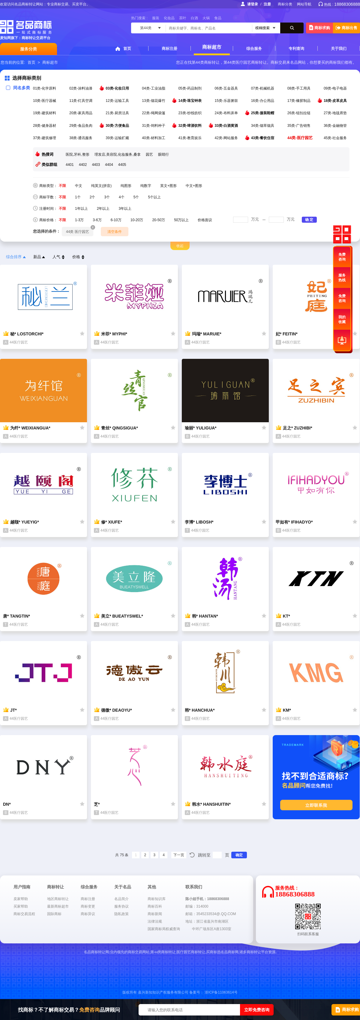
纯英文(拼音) (101, 186)
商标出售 (346, 28)
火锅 (206, 18)
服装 (155, 18)
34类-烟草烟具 (263, 126)
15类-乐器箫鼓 (227, 101)
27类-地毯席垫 (336, 113)
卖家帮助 (21, 899)
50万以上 (181, 220)
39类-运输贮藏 (118, 138)
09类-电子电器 (336, 88)
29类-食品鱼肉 (81, 126)
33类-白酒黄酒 (227, 125)
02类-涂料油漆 (81, 88)
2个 (92, 197)
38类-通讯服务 (81, 138)
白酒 (194, 18)
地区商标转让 (58, 899)
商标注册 (169, 48)
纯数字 (145, 186)
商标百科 (155, 906)
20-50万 (158, 220)
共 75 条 (121, 855)
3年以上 (124, 208)
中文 (78, 186)
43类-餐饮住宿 (263, 137)
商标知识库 (157, 899)
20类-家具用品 (81, 113)
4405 (122, 165)
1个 (78, 197)
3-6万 (97, 220)
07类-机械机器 (263, 88)
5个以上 (154, 197)
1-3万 (79, 220)
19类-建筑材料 (45, 113)
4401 (70, 165)
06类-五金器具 (227, 88)
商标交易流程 (24, 914)
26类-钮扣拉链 (299, 113)
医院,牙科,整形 (77, 154)
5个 (136, 197)
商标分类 (285, 4)
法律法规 (155, 921)
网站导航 (304, 4)
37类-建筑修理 (45, 138)
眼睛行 (163, 154)
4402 (83, 165)
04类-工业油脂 (154, 88)
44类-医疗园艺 (300, 138)
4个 (121, 197)
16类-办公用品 (263, 101)
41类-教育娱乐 (190, 138)
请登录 (252, 4)
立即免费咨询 (256, 1009)
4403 (96, 165)
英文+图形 (168, 186)
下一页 (178, 855)
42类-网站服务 (227, 138)
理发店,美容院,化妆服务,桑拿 (117, 154)
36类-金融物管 (336, 126)
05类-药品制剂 (190, 88)
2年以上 (103, 208)
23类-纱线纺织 (190, 113)
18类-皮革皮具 (336, 100)
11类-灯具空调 (81, 101)
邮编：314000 (196, 906)
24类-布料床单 (227, 113)
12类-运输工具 (118, 101)
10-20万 (136, 220)
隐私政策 (121, 914)
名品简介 (121, 899)
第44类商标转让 (205, 62)
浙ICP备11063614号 (221, 992)
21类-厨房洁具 (118, 113)
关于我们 (338, 48)
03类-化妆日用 (118, 88)
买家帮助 (21, 906)
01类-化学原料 (45, 88)
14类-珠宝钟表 (190, 100)
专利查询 (296, 48)
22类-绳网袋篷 (154, 113)
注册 (267, 4)
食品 (217, 18)
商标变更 (88, 906)
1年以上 (81, 208)
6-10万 (116, 220)
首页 (127, 48)
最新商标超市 (58, 906)
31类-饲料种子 (154, 126)
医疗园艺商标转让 (251, 62)
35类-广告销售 (299, 126)
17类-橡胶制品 (299, 101)
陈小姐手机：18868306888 (207, 899)
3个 (107, 197)
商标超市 (211, 47)
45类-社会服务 (336, 138)
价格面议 (205, 220)
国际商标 (54, 914)
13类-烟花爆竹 (154, 101)
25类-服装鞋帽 (263, 112)
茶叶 (182, 18)
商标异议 (88, 914)
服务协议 (121, 906)
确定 (239, 855)
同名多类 (18, 88)
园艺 (149, 154)
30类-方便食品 (118, 125)
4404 (109, 165)
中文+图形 (194, 186)
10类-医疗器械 (45, 101)
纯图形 (126, 186)
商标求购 (319, 27)
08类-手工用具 (299, 88)
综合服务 (254, 48)
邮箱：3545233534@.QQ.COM (210, 914)
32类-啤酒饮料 (190, 125)
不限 (62, 186)
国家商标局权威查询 (164, 929)
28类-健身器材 (45, 126)
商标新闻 (155, 914)
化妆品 (169, 18)
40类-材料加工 (154, 138)
